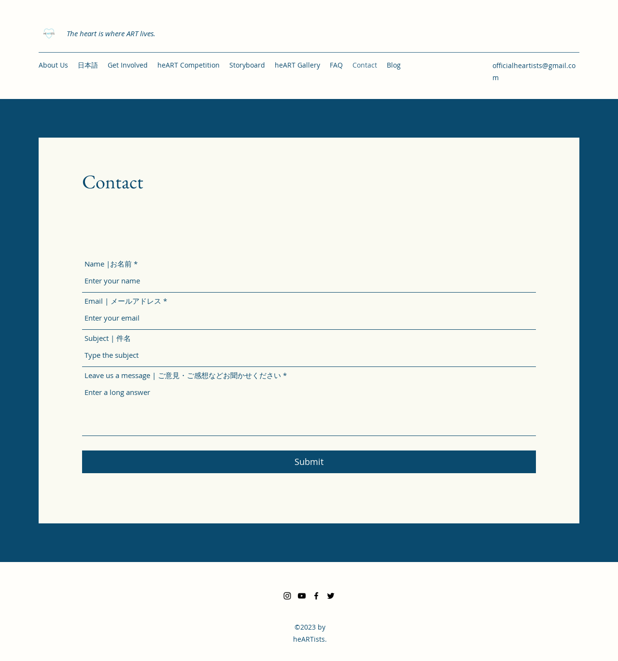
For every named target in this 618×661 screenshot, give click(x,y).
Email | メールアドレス (122, 301)
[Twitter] (331, 596)
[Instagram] (287, 596)
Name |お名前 (108, 263)
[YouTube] (302, 596)
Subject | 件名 (107, 338)
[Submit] (309, 461)
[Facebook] (316, 596)
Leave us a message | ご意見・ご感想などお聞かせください (182, 375)
